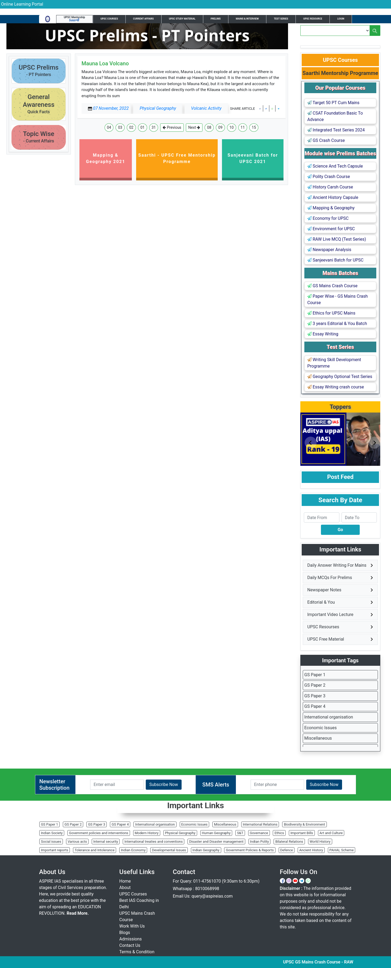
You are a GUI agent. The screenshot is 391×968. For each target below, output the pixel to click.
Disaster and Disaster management (216, 842)
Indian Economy (133, 850)
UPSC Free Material (325, 639)
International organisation (328, 717)
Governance (259, 833)
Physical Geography (180, 833)
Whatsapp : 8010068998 (196, 888)
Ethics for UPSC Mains (331, 313)
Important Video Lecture (330, 614)
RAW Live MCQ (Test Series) (336, 239)
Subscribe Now (163, 784)
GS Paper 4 (314, 706)
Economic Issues (320, 727)
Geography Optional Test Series (339, 376)
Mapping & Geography (331, 207)
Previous (172, 127)
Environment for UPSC (331, 228)
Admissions (130, 938)
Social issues (51, 842)
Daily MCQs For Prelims (329, 577)
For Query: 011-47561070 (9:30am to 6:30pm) (216, 881)
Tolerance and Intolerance (94, 850)
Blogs (124, 932)
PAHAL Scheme (341, 850)
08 (209, 127)
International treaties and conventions (153, 842)
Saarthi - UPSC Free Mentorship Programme (177, 158)
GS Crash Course (326, 140)
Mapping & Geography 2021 (105, 158)
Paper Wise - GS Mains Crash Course (337, 299)
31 (154, 127)
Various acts (77, 842)
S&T (240, 833)
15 (254, 127)
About (125, 887)
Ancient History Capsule (332, 197)
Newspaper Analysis (329, 249)
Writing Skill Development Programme (334, 363)
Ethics (279, 833)
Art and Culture (331, 833)
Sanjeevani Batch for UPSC (335, 260)
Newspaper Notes (324, 589)
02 (131, 127)
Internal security (105, 842)
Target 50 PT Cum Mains (333, 102)
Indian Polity (259, 842)
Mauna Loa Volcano (105, 63)
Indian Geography (206, 850)
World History (320, 842)
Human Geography (216, 833)
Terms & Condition (136, 951)
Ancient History (311, 850)
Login (340, 18)
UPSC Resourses (323, 626)
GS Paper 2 (314, 685)
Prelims (216, 18)
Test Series (281, 18)
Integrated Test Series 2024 (336, 130)
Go (340, 529)
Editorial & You (321, 602)
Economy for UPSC (327, 218)
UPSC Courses (109, 18)
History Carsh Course (330, 187)
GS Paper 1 (314, 674)
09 (220, 127)
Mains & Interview (247, 18)
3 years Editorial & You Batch (337, 323)
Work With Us (132, 926)
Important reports (54, 850)
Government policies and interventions (98, 833)
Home (125, 881)
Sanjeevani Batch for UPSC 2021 (253, 158)
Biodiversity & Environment (304, 824)
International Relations (260, 824)
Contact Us (129, 945)
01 (142, 127)
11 (243, 127)
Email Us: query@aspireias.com (203, 896)
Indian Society (52, 833)
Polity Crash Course (328, 176)
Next (194, 127)
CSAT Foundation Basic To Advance (335, 116)
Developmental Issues (169, 850)
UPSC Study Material (182, 18)
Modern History (147, 833)
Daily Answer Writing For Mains (336, 565)
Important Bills (301, 833)
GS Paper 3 (314, 695)
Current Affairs (143, 18)
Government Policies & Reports (250, 850)
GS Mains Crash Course (332, 285)
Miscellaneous (318, 738)
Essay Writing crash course (335, 387)
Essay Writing (322, 333)
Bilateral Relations (289, 842)
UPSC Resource (312, 18)
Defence (286, 850)
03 (120, 127)
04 (109, 127)
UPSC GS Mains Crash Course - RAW (325, 962)
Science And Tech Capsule (335, 166)
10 (231, 127)
